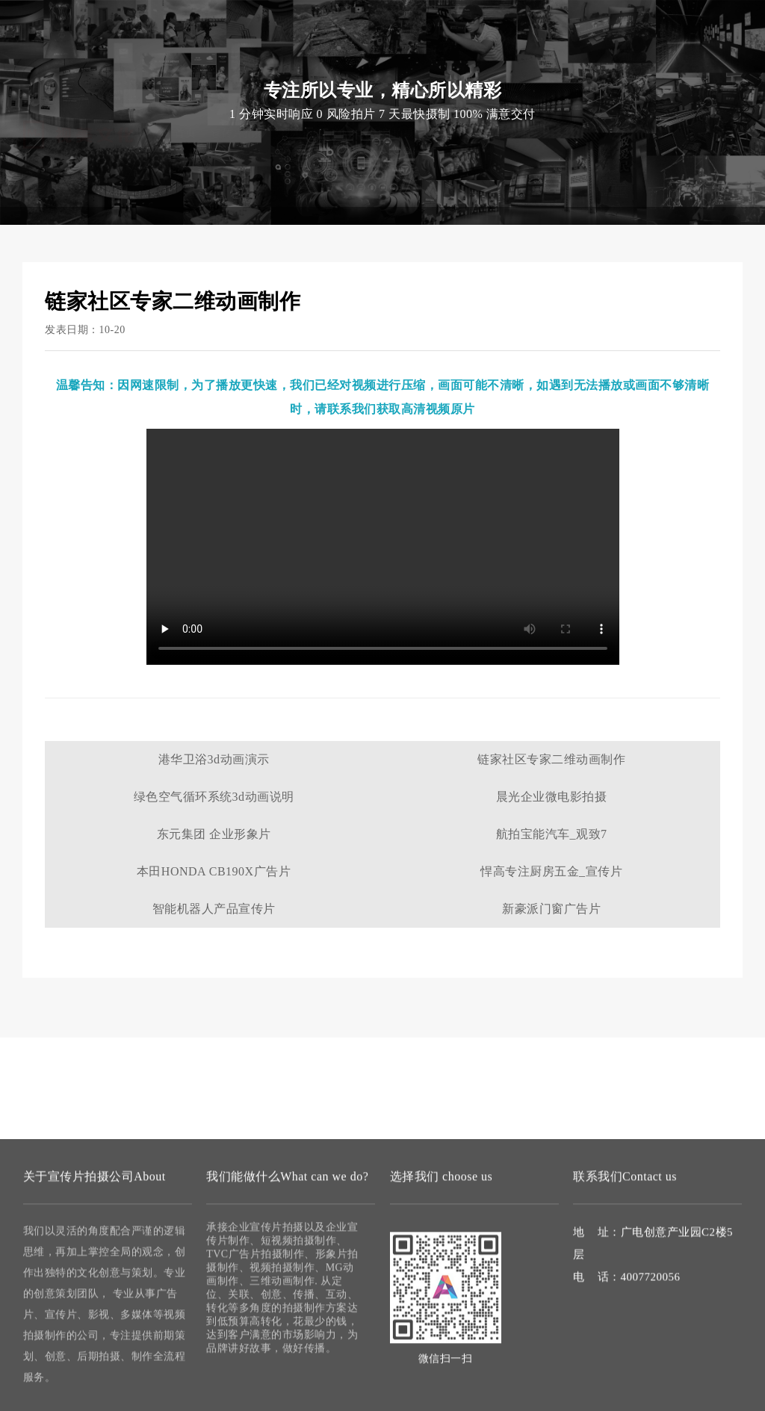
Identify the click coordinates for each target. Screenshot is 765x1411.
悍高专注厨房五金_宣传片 (551, 871)
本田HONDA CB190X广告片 (214, 871)
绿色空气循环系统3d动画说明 (214, 796)
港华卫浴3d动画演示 (214, 759)
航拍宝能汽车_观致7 (551, 834)
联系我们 (508, 59)
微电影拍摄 (387, 59)
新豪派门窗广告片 (551, 908)
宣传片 (165, 30)
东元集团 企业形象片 (214, 834)
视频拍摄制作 (312, 59)
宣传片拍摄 (238, 59)
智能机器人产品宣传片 (214, 908)
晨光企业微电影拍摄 (551, 796)
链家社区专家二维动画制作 (551, 759)
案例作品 (450, 59)
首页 (185, 59)
